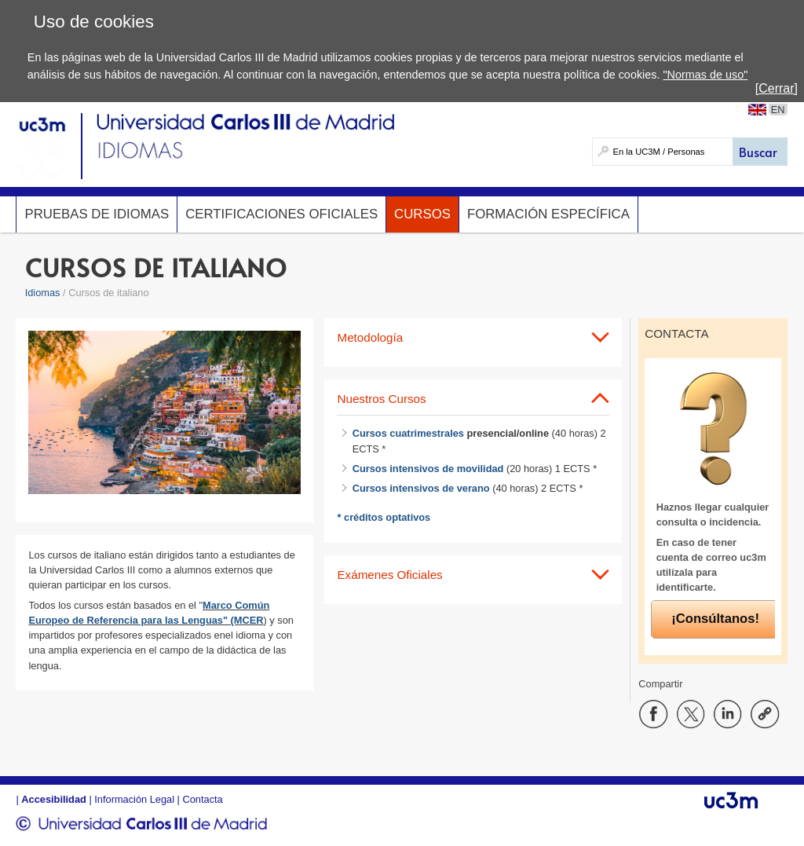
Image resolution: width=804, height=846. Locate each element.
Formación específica (548, 214)
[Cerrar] (776, 88)
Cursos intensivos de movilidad (428, 468)
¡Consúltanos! (715, 618)
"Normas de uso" (705, 74)
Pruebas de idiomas (96, 214)
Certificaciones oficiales (281, 214)
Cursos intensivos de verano (421, 488)
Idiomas (42, 292)
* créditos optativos (385, 517)
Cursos (422, 214)
